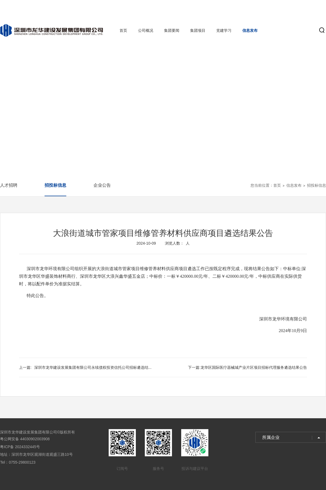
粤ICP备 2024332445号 (20, 447)
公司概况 (145, 30)
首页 (123, 30)
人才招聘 (8, 185)
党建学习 (223, 30)
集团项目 (197, 30)
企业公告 (102, 185)
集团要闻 (171, 30)
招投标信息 (55, 185)
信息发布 (250, 30)
